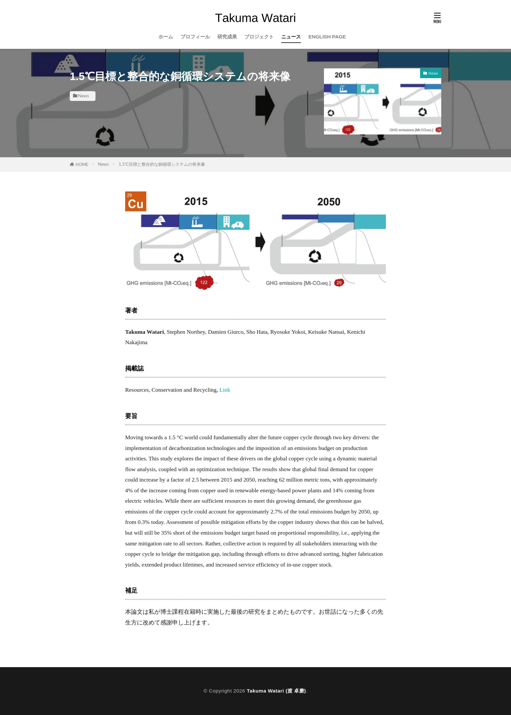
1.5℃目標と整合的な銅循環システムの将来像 (162, 164)
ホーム (165, 36)
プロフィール (195, 36)
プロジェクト (259, 36)
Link (224, 389)
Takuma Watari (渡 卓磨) (276, 691)
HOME (82, 164)
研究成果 (227, 36)
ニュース (291, 36)
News (83, 95)
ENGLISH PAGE (327, 36)
